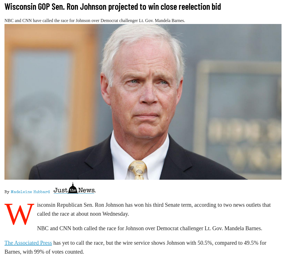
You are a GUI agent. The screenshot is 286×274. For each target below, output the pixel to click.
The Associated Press (28, 243)
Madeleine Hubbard (30, 192)
